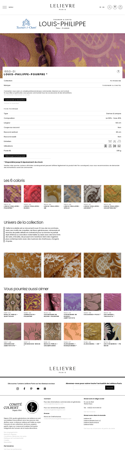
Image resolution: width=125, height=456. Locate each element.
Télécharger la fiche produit (15, 156)
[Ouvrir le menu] (8, 7)
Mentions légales (10, 434)
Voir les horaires (89, 412)
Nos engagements (10, 432)
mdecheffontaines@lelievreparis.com (57, 419)
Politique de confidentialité (13, 438)
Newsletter (8, 442)
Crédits (6, 440)
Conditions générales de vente (15, 436)
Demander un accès (22, 95)
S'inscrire (109, 388)
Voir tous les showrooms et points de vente (99, 428)
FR (100, 7)
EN (103, 7)
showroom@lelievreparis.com (54, 410)
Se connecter (8, 95)
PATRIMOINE (115, 81)
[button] (12, 197)
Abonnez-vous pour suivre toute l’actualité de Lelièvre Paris (94, 383)
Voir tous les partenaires (13, 449)
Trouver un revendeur (11, 103)
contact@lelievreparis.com (53, 404)
